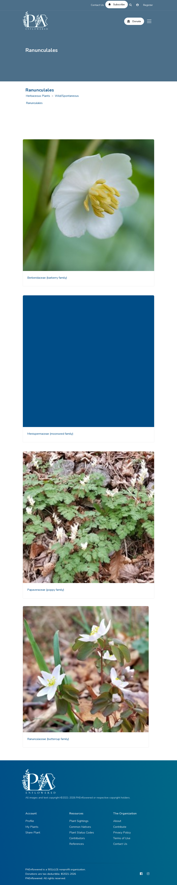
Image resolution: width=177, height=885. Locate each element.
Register (148, 5)
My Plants (31, 827)
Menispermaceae (38, 434)
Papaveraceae (36, 590)
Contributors (77, 838)
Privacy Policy (122, 833)
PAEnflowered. (34, 878)
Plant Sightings (78, 821)
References (76, 844)
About (117, 821)
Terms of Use (121, 838)
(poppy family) (55, 590)
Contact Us (97, 5)
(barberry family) (56, 278)
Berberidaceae (36, 278)
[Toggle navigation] (149, 21)
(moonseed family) (61, 434)
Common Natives (80, 827)
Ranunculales (34, 103)
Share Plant (32, 833)
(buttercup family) (58, 739)
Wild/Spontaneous (67, 96)
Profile (29, 821)
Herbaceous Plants (38, 96)
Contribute (119, 827)
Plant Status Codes (81, 833)
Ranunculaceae (37, 739)
